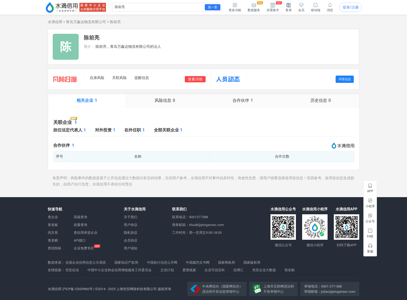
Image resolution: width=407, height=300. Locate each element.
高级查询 (80, 217)
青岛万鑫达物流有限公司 (86, 22)
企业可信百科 (215, 270)
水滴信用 (55, 22)
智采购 (289, 270)
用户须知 (130, 248)
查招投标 (54, 248)
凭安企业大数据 (264, 270)
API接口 (80, 240)
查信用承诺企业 (85, 233)
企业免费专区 (84, 248)
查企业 (53, 217)
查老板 (53, 225)
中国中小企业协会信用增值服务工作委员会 (119, 270)
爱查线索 (189, 270)
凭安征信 (72, 270)
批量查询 (80, 225)
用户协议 (130, 225)
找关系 (53, 233)
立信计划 (167, 270)
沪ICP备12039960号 (77, 289)
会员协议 (130, 240)
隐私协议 (130, 233)
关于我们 (130, 217)
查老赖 (53, 240)
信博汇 (238, 270)
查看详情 (195, 79)
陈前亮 (115, 22)
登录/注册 (351, 7)
